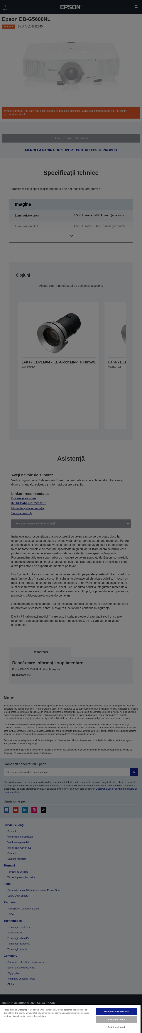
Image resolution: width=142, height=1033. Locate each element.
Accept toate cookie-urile (116, 1012)
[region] (70, 1018)
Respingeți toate (116, 1019)
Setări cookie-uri (116, 1027)
